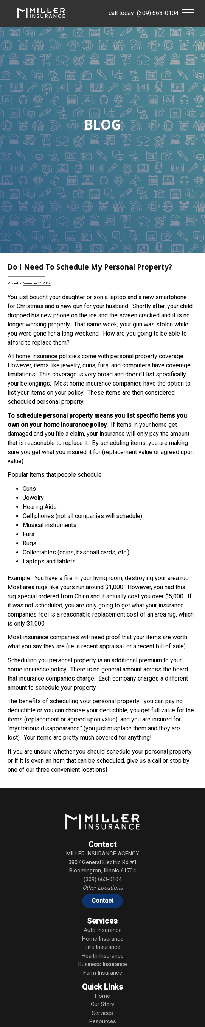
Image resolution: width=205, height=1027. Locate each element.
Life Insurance (102, 947)
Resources (102, 1021)
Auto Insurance (103, 930)
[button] (188, 13)
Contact (102, 900)
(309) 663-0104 (158, 13)
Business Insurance (102, 964)
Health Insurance (103, 955)
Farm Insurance (102, 972)
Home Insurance (102, 938)
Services (102, 1013)
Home (102, 996)
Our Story (102, 1004)
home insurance (37, 356)
